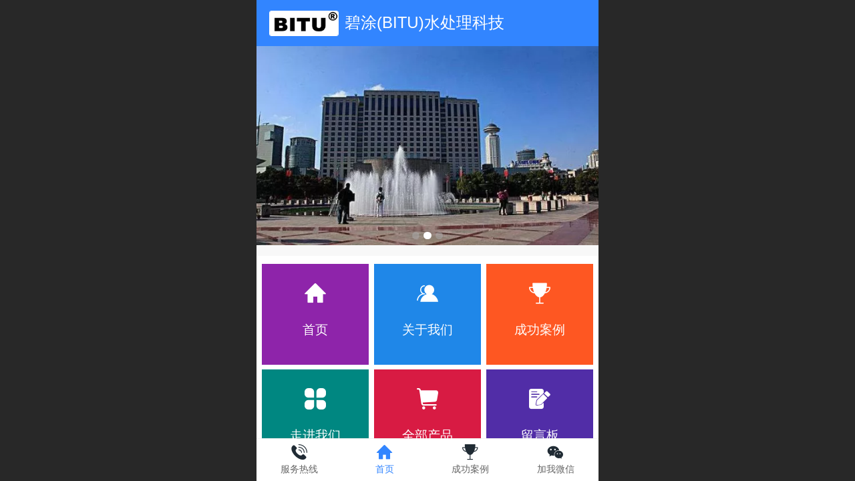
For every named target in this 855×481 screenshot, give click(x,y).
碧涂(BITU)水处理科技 (424, 22)
